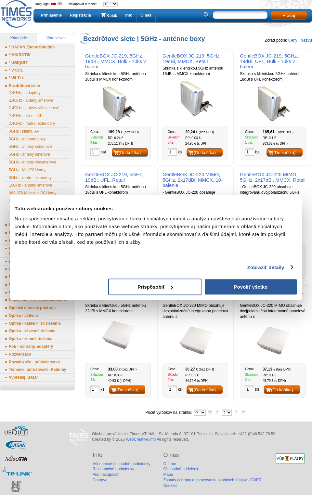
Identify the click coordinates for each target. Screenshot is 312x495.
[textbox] (240, 15)
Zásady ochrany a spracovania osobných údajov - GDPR (212, 480)
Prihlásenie (51, 15)
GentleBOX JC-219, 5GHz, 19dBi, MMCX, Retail (191, 58)
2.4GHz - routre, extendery (32, 123)
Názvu (306, 40)
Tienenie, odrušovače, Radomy (37, 369)
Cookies (170, 485)
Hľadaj (288, 15)
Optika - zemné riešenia (30, 338)
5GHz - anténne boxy (27, 139)
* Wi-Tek (16, 78)
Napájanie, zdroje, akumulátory (37, 300)
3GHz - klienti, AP (24, 131)
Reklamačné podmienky (113, 469)
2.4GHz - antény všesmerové (34, 108)
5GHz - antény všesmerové (32, 162)
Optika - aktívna (23, 315)
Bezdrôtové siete (24, 86)
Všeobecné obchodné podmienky (121, 464)
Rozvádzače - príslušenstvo (34, 362)
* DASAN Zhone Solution (32, 47)
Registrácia (80, 15)
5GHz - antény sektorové (30, 146)
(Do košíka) (130, 152)
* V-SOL (16, 70)
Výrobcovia (56, 38)
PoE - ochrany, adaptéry (31, 346)
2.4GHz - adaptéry (25, 92)
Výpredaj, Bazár (23, 377)
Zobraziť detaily (265, 267)
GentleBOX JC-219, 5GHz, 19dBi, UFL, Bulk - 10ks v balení (269, 61)
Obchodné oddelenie (181, 469)
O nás (145, 15)
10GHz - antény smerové (30, 185)
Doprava (100, 480)
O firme (169, 464)
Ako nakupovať (106, 474)
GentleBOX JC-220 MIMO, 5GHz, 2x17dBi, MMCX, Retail (273, 177)
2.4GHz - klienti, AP (26, 115)
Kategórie (18, 38)
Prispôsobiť (155, 287)
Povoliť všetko (251, 287)
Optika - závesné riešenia (32, 331)
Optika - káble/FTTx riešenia (34, 323)
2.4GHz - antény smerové (31, 100)
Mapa (168, 474)
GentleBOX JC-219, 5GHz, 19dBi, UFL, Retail (114, 177)
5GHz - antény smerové (29, 154)
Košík (108, 15)
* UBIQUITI (19, 62)
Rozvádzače (20, 354)
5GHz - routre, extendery (30, 178)
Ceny (292, 40)
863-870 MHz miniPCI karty (33, 193)
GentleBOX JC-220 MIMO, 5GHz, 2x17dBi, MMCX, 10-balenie (192, 180)
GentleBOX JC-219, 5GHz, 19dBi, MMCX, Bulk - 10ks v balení (115, 61)
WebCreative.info (141, 439)
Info (128, 15)
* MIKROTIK (20, 55)
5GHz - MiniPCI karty (27, 170)
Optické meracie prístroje (32, 308)
